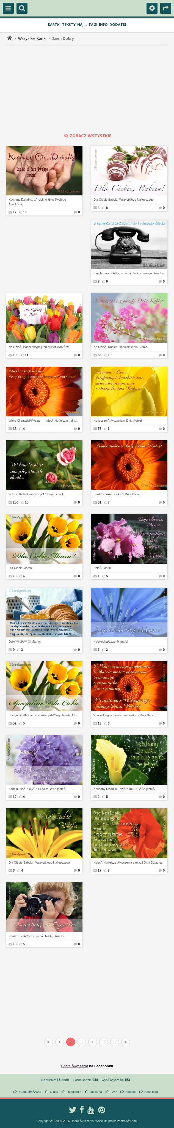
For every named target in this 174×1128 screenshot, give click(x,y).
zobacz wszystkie (87, 135)
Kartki (54, 24)
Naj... (82, 24)
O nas (54, 1091)
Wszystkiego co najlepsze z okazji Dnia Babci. (124, 715)
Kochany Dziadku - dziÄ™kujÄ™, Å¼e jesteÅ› (124, 788)
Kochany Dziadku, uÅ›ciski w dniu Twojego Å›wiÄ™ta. (37, 202)
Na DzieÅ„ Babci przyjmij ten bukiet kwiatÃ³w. (39, 347)
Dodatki (117, 24)
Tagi (93, 24)
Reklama (96, 1091)
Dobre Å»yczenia (74, 1066)
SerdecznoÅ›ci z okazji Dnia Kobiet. (117, 494)
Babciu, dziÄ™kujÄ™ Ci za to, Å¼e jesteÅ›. (38, 788)
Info (103, 24)
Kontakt (130, 1091)
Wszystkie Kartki (32, 38)
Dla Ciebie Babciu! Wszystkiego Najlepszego (123, 199)
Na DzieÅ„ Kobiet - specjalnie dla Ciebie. (120, 347)
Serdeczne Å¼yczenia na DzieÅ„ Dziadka (37, 936)
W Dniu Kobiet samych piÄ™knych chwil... (37, 494)
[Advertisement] (90, 88)
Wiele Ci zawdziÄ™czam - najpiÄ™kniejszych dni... (43, 420)
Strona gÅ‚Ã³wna (30, 1091)
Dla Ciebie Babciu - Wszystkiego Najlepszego (39, 862)
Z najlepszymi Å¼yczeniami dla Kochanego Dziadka (128, 273)
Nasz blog (151, 1091)
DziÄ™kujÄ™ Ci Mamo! (25, 641)
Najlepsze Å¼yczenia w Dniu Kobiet (117, 420)
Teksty (69, 24)
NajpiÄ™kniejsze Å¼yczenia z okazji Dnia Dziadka (127, 862)
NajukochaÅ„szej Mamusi (110, 641)
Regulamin (74, 1091)
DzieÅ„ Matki (102, 567)
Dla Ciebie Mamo (20, 567)
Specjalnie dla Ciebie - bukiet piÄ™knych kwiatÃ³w (43, 715)
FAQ (114, 1091)
